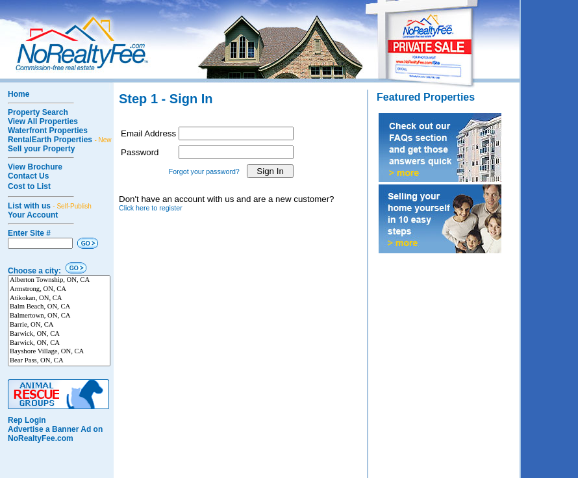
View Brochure (35, 166)
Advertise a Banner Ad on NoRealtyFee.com (55, 434)
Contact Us (28, 176)
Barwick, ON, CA (59, 334)
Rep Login (27, 420)
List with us (50, 205)
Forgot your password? (204, 171)
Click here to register (150, 208)
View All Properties (43, 121)
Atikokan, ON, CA (59, 298)
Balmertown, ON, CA (59, 316)
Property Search (38, 112)
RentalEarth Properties (60, 139)
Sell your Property (41, 148)
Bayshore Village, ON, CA (59, 352)
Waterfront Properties (48, 130)
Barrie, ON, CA (59, 325)
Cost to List (29, 186)
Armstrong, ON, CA (59, 289)
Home (18, 94)
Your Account (33, 215)
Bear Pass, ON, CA (59, 361)
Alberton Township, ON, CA (59, 280)
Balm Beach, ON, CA (59, 307)
